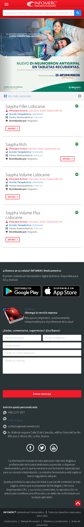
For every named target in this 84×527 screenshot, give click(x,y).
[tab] (42, 96)
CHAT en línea (15, 420)
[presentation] (30, 382)
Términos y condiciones (55, 521)
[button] (6, 55)
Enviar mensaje (42, 394)
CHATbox (30, 309)
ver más (12, 128)
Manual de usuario (30, 521)
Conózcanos (10, 521)
